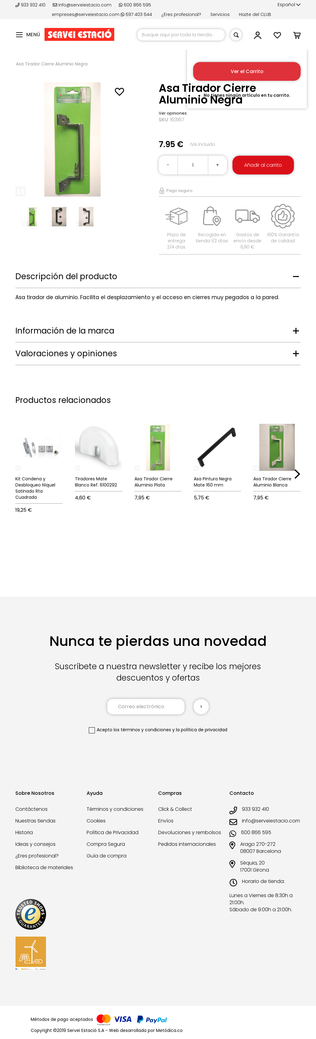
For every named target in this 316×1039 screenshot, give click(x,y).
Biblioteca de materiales (44, 867)
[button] (289, 5)
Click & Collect (175, 809)
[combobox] (181, 35)
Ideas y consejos (35, 844)
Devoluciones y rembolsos (189, 832)
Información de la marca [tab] (64, 330)
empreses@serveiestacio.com (85, 14)
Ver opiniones (173, 113)
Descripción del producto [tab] (66, 276)
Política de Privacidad (112, 832)
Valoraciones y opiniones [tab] (66, 353)
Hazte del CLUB (255, 14)
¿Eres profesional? (181, 14)
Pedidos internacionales (187, 844)
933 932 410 (31, 5)
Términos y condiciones (115, 809)
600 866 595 (135, 5)
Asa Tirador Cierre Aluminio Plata (154, 482)
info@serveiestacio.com (82, 5)
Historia (24, 832)
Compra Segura (106, 844)
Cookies (96, 820)
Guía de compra (107, 855)
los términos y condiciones (142, 730)
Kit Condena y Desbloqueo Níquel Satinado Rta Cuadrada (35, 488)
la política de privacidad (201, 730)
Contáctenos (31, 809)
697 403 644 (136, 14)
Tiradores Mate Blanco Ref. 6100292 (96, 482)
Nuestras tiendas (35, 820)
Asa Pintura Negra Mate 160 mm (213, 482)
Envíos (166, 820)
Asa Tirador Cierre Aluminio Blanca (272, 482)
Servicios (220, 14)
